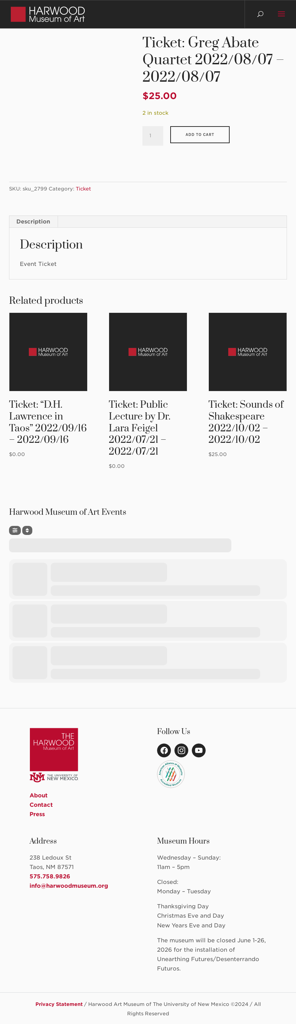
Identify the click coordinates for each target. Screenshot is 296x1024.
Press (37, 814)
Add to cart (200, 134)
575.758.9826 (50, 876)
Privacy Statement (59, 1004)
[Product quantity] (152, 136)
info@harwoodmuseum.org (69, 886)
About (39, 795)
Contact (41, 805)
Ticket (83, 189)
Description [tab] (33, 221)
